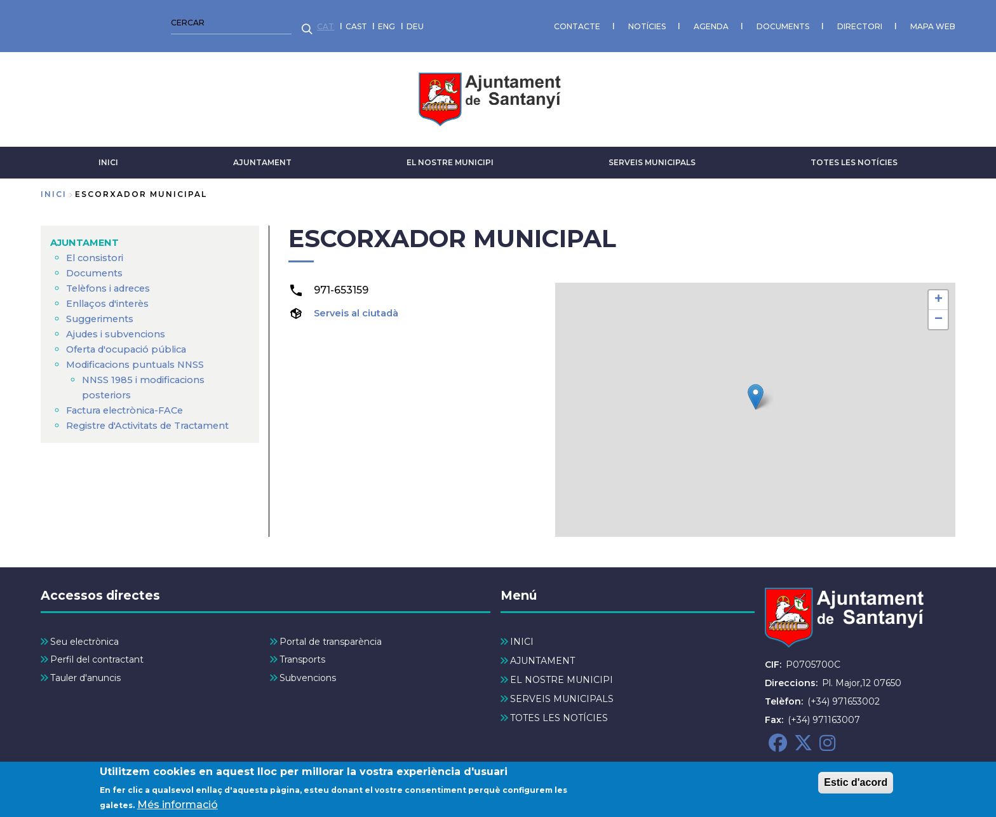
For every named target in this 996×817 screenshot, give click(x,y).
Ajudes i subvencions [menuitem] (120, 326)
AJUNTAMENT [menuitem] (87, 234)
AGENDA (434, 22)
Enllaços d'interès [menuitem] (112, 295)
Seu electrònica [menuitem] (84, 634)
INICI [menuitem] (522, 634)
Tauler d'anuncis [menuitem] (85, 670)
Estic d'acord (855, 782)
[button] (756, 388)
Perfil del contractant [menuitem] (97, 651)
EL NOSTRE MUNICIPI (450, 154)
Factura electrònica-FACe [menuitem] (131, 402)
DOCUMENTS (506, 22)
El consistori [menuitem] (97, 249)
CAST (80, 22)
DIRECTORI (583, 22)
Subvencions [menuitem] (307, 670)
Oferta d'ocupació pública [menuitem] (132, 341)
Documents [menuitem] (96, 265)
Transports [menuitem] (302, 651)
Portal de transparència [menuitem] (330, 634)
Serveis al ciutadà (360, 305)
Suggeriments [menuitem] (102, 310)
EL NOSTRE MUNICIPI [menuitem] (561, 672)
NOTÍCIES (370, 22)
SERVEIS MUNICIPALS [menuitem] (562, 691)
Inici (54, 186)
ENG (110, 22)
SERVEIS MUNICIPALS (652, 154)
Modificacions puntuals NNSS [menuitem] (142, 356)
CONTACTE (301, 22)
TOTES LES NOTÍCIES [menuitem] (559, 710)
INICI (108, 154)
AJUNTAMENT (262, 154)
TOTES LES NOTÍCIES (854, 154)
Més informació (177, 805)
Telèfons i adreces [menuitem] (112, 280)
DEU (138, 22)
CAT (49, 22)
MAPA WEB (656, 22)
